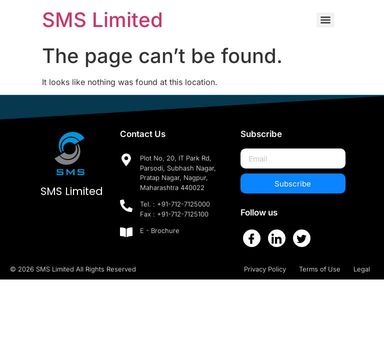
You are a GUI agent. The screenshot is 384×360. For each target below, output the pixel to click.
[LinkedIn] (277, 238)
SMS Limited (102, 20)
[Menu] (325, 20)
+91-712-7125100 (182, 214)
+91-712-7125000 (183, 204)
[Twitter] (301, 238)
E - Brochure (160, 230)
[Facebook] (251, 238)
